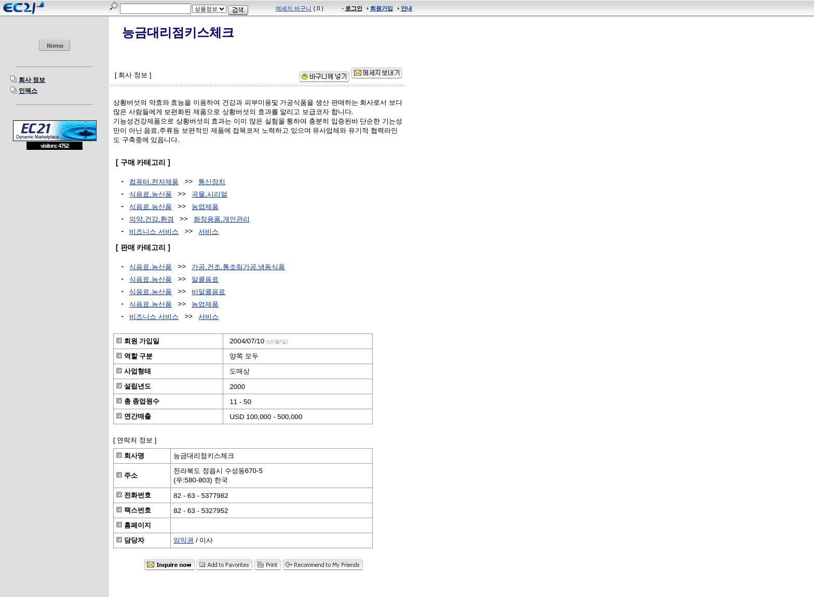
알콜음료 (205, 279)
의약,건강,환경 (151, 219)
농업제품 (205, 207)
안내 (406, 8)
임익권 (183, 540)
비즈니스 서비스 (154, 231)
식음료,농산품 (150, 194)
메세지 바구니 (293, 8)
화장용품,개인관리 (222, 219)
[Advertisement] (54, 225)
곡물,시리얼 (209, 194)
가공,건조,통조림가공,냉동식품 (238, 267)
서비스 (208, 231)
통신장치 (211, 182)
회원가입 (381, 8)
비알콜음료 (208, 292)
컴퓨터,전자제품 (154, 182)
